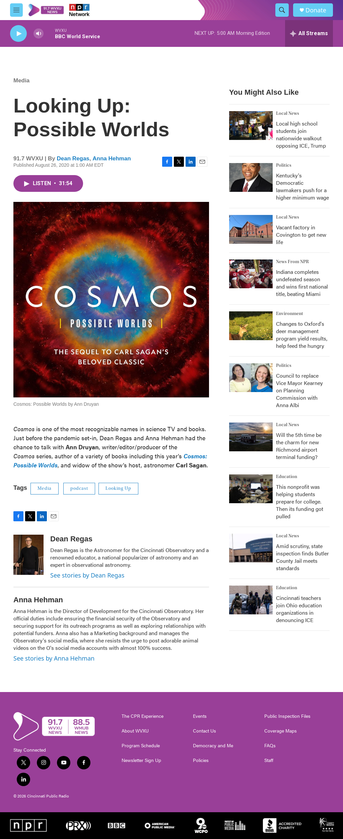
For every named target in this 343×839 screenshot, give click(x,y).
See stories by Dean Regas (87, 575)
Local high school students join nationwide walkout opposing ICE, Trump (301, 134)
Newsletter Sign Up (141, 760)
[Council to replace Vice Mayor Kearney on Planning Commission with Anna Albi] (251, 377)
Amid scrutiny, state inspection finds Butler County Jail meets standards (302, 557)
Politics (283, 165)
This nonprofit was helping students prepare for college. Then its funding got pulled (299, 501)
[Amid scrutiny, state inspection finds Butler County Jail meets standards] (251, 548)
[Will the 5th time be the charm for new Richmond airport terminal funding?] (251, 437)
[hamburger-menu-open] (16, 10)
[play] (18, 33)
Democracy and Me (213, 745)
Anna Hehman (111, 158)
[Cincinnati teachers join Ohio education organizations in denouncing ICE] (251, 600)
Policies (201, 760)
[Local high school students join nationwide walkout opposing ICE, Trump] (251, 125)
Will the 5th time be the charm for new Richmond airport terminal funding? (299, 446)
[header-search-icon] (282, 10)
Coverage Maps (280, 731)
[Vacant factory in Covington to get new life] (251, 229)
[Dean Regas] (28, 555)
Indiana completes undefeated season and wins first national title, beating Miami (302, 283)
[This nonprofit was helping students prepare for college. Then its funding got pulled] (251, 488)
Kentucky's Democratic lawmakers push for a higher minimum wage (302, 186)
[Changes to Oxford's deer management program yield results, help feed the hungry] (251, 325)
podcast (79, 488)
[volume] (38, 33)
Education (286, 476)
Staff (268, 760)
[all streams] (309, 33)
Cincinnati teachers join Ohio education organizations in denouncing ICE (299, 609)
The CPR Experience (142, 716)
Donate (315, 10)
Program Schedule (141, 745)
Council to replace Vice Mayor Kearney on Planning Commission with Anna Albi (299, 390)
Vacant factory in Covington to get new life (301, 234)
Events (200, 716)
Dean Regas (73, 158)
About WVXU (135, 731)
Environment (289, 313)
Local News (287, 113)
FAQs (270, 745)
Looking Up (118, 488)
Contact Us (204, 731)
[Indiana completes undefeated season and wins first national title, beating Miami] (251, 273)
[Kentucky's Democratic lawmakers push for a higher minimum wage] (251, 177)
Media (21, 80)
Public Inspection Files (287, 716)
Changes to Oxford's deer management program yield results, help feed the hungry (301, 335)
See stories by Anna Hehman (53, 658)
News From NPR (292, 261)
